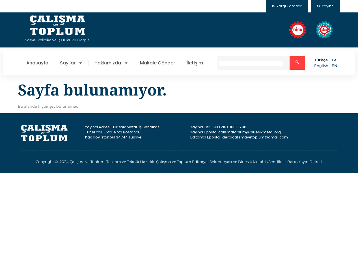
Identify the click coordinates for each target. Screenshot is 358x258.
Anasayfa (37, 63)
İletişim (195, 63)
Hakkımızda (111, 63)
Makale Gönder (157, 63)
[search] (251, 63)
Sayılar (71, 63)
